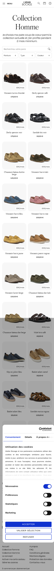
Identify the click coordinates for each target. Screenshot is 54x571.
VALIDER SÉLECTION (28, 530)
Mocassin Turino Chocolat (14, 93)
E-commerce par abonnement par (16, 568)
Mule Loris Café (40, 332)
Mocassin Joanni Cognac (40, 253)
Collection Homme (11, 552)
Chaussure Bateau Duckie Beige (14, 173)
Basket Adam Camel (40, 372)
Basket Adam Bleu (14, 411)
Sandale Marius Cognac (39, 411)
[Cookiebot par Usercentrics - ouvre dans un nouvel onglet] (40, 429)
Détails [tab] (28, 437)
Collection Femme (10, 549)
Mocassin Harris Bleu (14, 214)
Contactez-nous (37, 562)
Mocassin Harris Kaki (39, 172)
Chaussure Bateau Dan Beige (14, 332)
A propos (34, 546)
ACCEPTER (28, 524)
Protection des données (41, 559)
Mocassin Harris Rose (39, 214)
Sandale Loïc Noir (40, 132)
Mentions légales (37, 556)
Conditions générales (39, 552)
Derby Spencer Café (40, 93)
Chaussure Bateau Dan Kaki (40, 293)
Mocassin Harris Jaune (14, 253)
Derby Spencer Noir (14, 132)
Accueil (5, 546)
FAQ (31, 549)
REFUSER (28, 537)
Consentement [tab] (12, 437)
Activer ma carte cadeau (13, 559)
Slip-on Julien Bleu (14, 372)
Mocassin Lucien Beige (14, 293)
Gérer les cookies (10, 562)
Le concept (7, 556)
